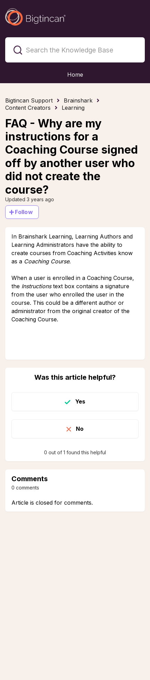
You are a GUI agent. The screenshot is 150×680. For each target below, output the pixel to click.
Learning (73, 107)
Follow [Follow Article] (24, 211)
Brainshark (78, 100)
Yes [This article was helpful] (80, 401)
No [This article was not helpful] (79, 428)
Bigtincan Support (29, 100)
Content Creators (28, 107)
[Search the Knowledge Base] (75, 49)
